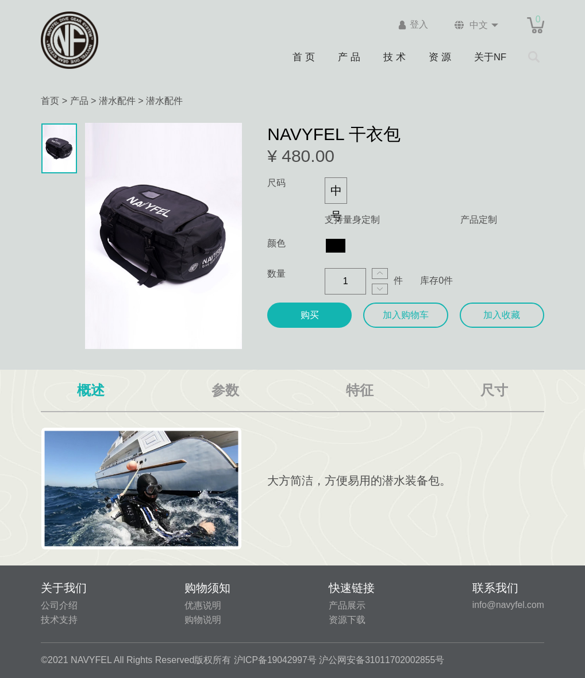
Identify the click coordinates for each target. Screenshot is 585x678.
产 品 (348, 56)
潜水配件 (117, 101)
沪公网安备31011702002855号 (383, 660)
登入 (416, 25)
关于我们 (64, 588)
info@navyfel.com (507, 605)
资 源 (440, 56)
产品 (79, 101)
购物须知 (207, 588)
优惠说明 (202, 605)
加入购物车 (406, 315)
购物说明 (202, 620)
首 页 (302, 56)
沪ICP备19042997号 (276, 660)
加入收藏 (501, 315)
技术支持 (59, 620)
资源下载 (346, 620)
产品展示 (346, 605)
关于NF (491, 56)
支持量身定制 (352, 219)
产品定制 (478, 219)
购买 (310, 315)
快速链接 (351, 588)
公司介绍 (59, 605)
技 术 (394, 56)
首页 (50, 101)
